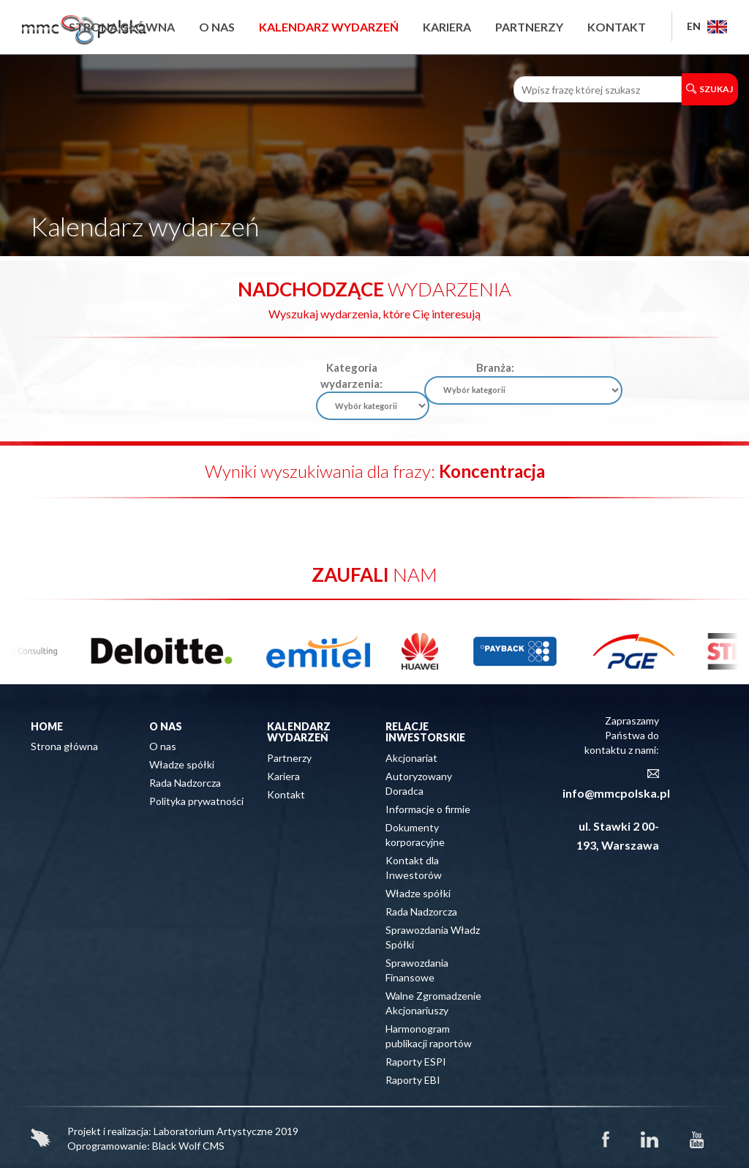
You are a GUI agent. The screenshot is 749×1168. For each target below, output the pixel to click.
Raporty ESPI (415, 1061)
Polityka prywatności (196, 801)
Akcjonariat (411, 758)
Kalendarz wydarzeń (329, 27)
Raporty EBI (412, 1080)
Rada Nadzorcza (185, 782)
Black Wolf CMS (188, 1145)
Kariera (447, 27)
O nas (217, 27)
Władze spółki (181, 764)
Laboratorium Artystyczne (213, 1131)
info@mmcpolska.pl (616, 793)
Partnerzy (529, 27)
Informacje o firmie (427, 809)
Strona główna (122, 27)
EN (707, 26)
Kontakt (616, 27)
